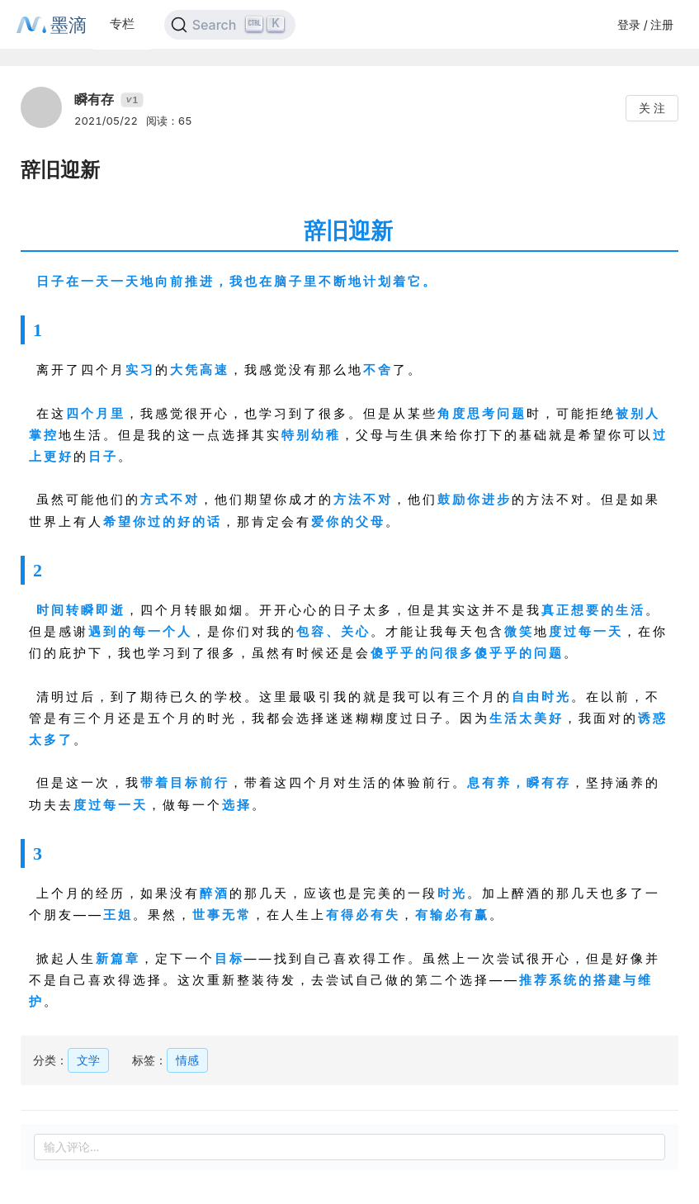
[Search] (229, 25)
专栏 (122, 23)
